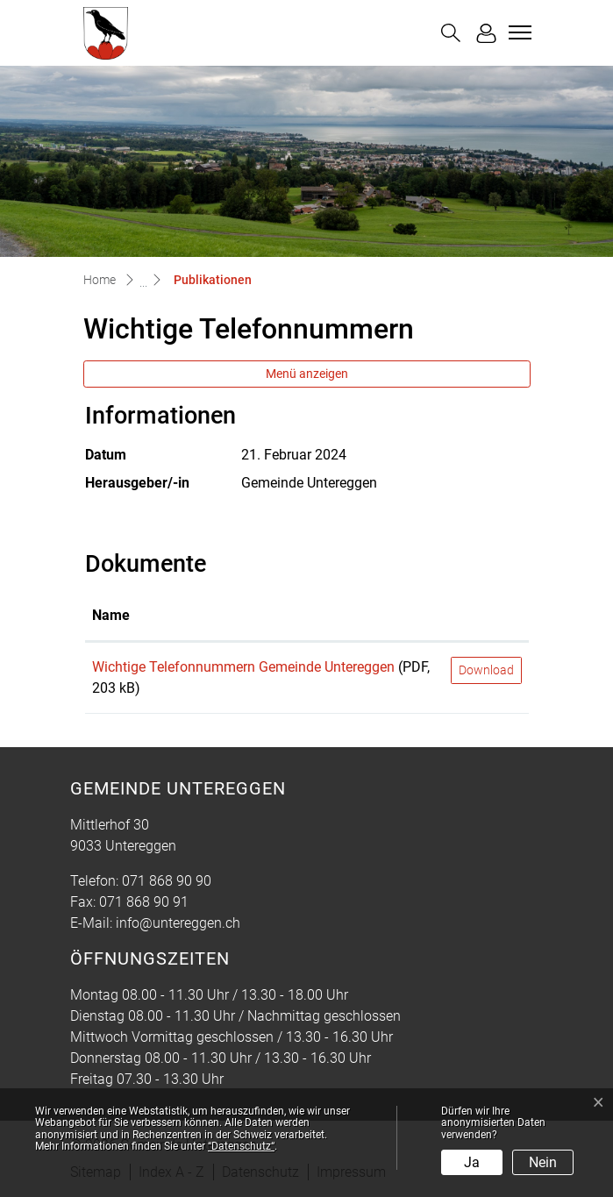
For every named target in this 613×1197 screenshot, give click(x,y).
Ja (472, 1162)
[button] (450, 33)
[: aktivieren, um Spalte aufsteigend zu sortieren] (486, 616)
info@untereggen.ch (178, 923)
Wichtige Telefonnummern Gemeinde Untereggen (243, 667)
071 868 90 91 (144, 902)
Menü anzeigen (307, 374)
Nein (543, 1162)
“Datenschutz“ (241, 1146)
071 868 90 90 (166, 881)
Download (486, 670)
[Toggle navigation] (517, 32)
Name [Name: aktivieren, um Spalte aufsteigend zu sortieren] (111, 615)
